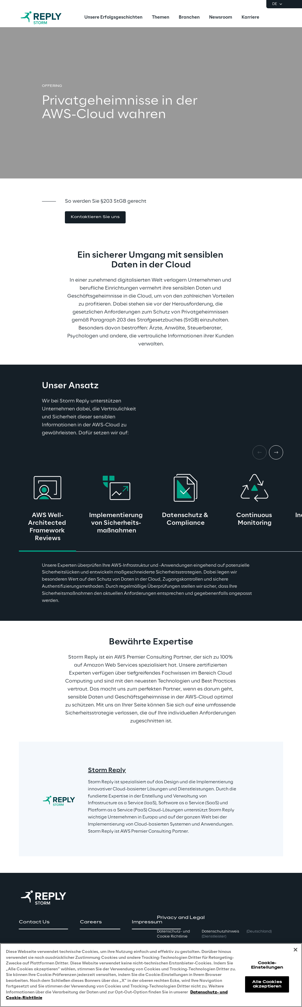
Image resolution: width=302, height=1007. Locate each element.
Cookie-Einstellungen (267, 965)
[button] (95, 217)
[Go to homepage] (47, 17)
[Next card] (276, 452)
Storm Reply (107, 770)
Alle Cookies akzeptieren (267, 984)
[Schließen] (295, 949)
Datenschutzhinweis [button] (220, 934)
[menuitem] (113, 17)
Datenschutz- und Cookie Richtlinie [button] (173, 934)
